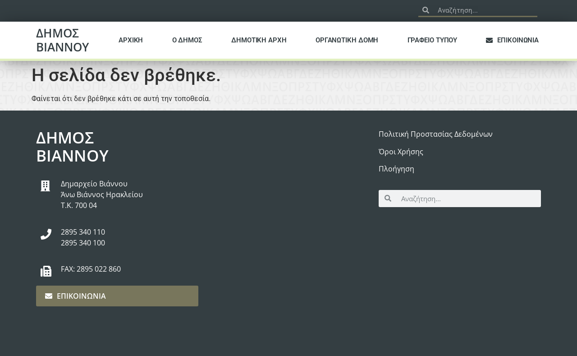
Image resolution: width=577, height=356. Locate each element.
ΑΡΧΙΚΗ (131, 40)
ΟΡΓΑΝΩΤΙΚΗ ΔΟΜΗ (347, 40)
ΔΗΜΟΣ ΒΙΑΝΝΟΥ (62, 40)
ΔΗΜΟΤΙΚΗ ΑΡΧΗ (259, 40)
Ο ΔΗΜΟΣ (187, 40)
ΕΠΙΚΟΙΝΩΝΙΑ (512, 40)
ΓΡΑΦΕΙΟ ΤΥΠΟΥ (433, 40)
